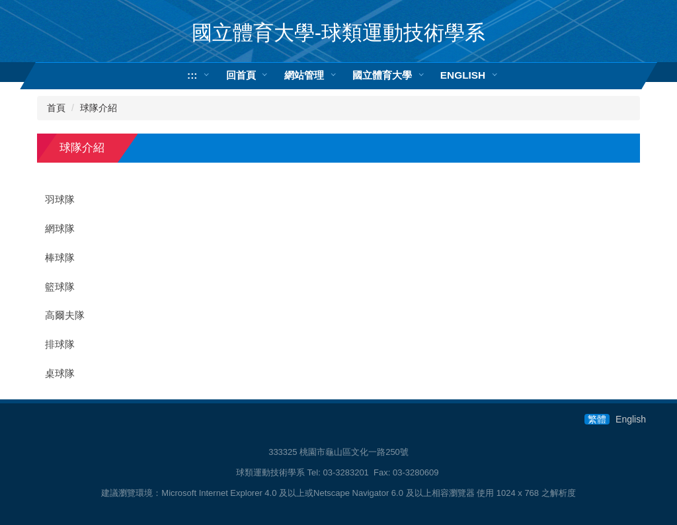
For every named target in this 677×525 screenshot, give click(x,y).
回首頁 (241, 75)
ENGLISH (462, 75)
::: (192, 75)
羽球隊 (60, 199)
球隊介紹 (98, 107)
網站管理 (304, 75)
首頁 (56, 107)
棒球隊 (60, 258)
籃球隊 (60, 287)
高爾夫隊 (65, 315)
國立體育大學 (382, 75)
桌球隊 (60, 373)
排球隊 (60, 344)
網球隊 (60, 228)
